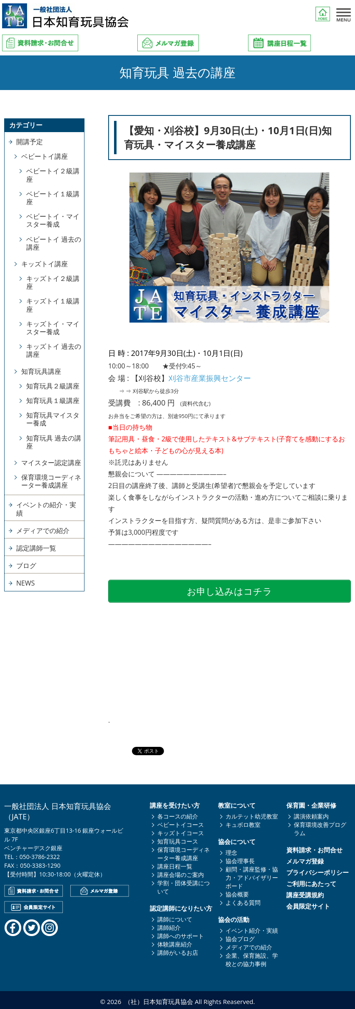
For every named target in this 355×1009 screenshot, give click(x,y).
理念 (231, 850)
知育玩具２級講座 (52, 386)
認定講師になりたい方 (181, 905)
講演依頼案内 (311, 813)
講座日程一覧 (174, 863)
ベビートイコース (180, 822)
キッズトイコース (180, 830)
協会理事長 (240, 858)
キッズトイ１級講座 (52, 304)
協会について (237, 838)
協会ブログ (240, 936)
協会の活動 (233, 916)
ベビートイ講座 (44, 156)
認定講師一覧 (36, 548)
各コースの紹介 (177, 813)
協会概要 (237, 891)
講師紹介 (169, 925)
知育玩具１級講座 (52, 400)
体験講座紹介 (174, 941)
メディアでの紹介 (43, 530)
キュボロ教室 (243, 822)
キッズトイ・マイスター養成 (52, 327)
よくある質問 (243, 900)
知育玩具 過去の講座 (53, 442)
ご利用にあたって (311, 880)
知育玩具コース (177, 838)
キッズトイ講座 (44, 263)
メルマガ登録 (305, 858)
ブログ (26, 565)
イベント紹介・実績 (252, 927)
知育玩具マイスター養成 (52, 419)
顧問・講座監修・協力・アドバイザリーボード (252, 874)
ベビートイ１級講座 (52, 197)
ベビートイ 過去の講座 (53, 243)
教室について (237, 802)
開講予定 (29, 141)
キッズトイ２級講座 (52, 282)
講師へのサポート (180, 933)
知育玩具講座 (41, 371)
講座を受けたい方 (175, 802)
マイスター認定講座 (51, 462)
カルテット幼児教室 (252, 813)
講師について (174, 916)
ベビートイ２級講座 (52, 174)
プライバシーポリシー (317, 869)
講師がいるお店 (177, 950)
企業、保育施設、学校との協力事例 (252, 957)
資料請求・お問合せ (314, 847)
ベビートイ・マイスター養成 (52, 220)
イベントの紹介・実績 (46, 508)
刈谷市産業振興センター (210, 378)
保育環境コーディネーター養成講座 (51, 481)
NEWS (25, 583)
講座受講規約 (305, 892)
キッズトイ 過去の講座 (53, 350)
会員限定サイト (308, 903)
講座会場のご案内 (180, 872)
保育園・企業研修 (311, 802)
